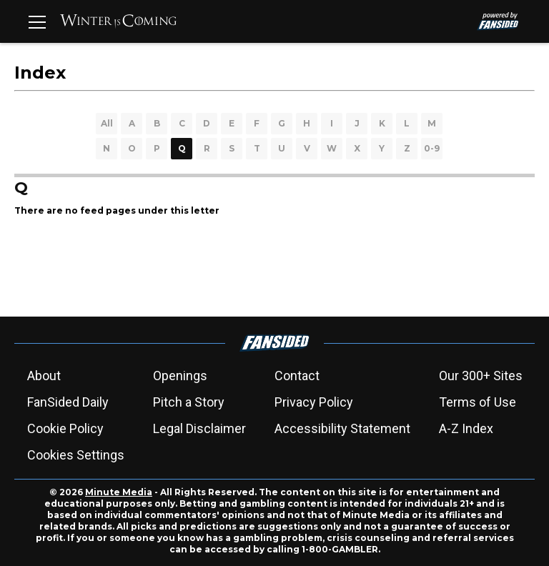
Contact (297, 375)
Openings (180, 375)
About (44, 375)
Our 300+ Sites (481, 375)
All (107, 123)
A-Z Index (466, 428)
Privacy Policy (313, 401)
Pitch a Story (188, 401)
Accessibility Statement (342, 428)
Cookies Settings (75, 454)
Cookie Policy (65, 428)
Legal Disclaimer (199, 428)
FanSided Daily (68, 401)
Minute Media (118, 492)
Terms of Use (477, 401)
